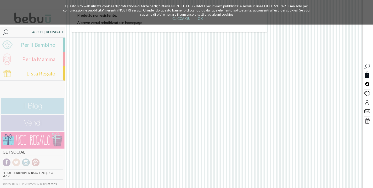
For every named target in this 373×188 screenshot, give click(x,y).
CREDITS (52, 184)
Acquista (47, 173)
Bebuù (7, 173)
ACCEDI (37, 32)
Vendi (6, 175)
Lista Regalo (40, 73)
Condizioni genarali (26, 173)
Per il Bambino (38, 45)
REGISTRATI (54, 32)
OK (200, 18)
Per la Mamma (38, 59)
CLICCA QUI (181, 18)
